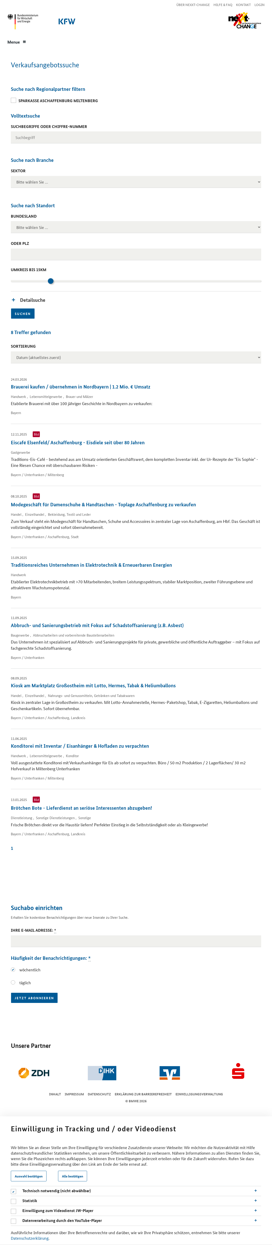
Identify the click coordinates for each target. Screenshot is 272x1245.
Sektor (18, 170)
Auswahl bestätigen (29, 1176)
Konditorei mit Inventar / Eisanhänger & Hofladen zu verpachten (80, 746)
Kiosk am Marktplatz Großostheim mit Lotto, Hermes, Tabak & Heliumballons (93, 685)
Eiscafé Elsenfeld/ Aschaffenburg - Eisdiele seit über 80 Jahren (78, 442)
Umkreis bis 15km (28, 269)
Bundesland (24, 216)
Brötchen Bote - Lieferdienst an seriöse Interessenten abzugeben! (81, 808)
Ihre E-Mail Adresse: (33, 930)
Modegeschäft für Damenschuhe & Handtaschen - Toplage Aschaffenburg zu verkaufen (103, 504)
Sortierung (23, 346)
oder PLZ (20, 243)
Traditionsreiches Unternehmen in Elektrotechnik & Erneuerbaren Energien (91, 565)
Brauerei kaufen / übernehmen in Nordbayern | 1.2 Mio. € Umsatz (80, 387)
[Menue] (17, 41)
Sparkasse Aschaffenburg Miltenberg (58, 100)
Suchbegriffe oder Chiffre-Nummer (49, 126)
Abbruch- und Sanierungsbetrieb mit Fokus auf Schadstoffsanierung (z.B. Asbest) (97, 625)
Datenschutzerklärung (30, 1238)
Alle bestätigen (72, 1176)
